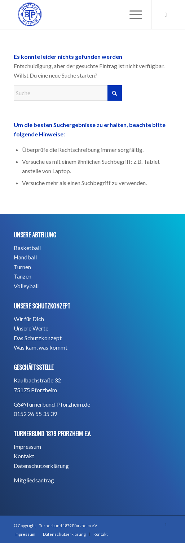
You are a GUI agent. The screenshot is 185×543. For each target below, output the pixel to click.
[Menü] (132, 14)
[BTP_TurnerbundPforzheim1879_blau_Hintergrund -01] (77, 14)
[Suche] (68, 93)
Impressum (27, 446)
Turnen (22, 266)
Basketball (27, 247)
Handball (25, 257)
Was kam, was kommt (40, 347)
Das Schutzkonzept (38, 337)
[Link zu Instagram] (165, 14)
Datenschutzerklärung (41, 465)
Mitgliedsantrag (34, 480)
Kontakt (24, 455)
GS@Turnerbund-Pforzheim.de (52, 404)
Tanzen (22, 276)
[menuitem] (132, 14)
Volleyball (26, 286)
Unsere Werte (31, 328)
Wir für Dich (29, 318)
